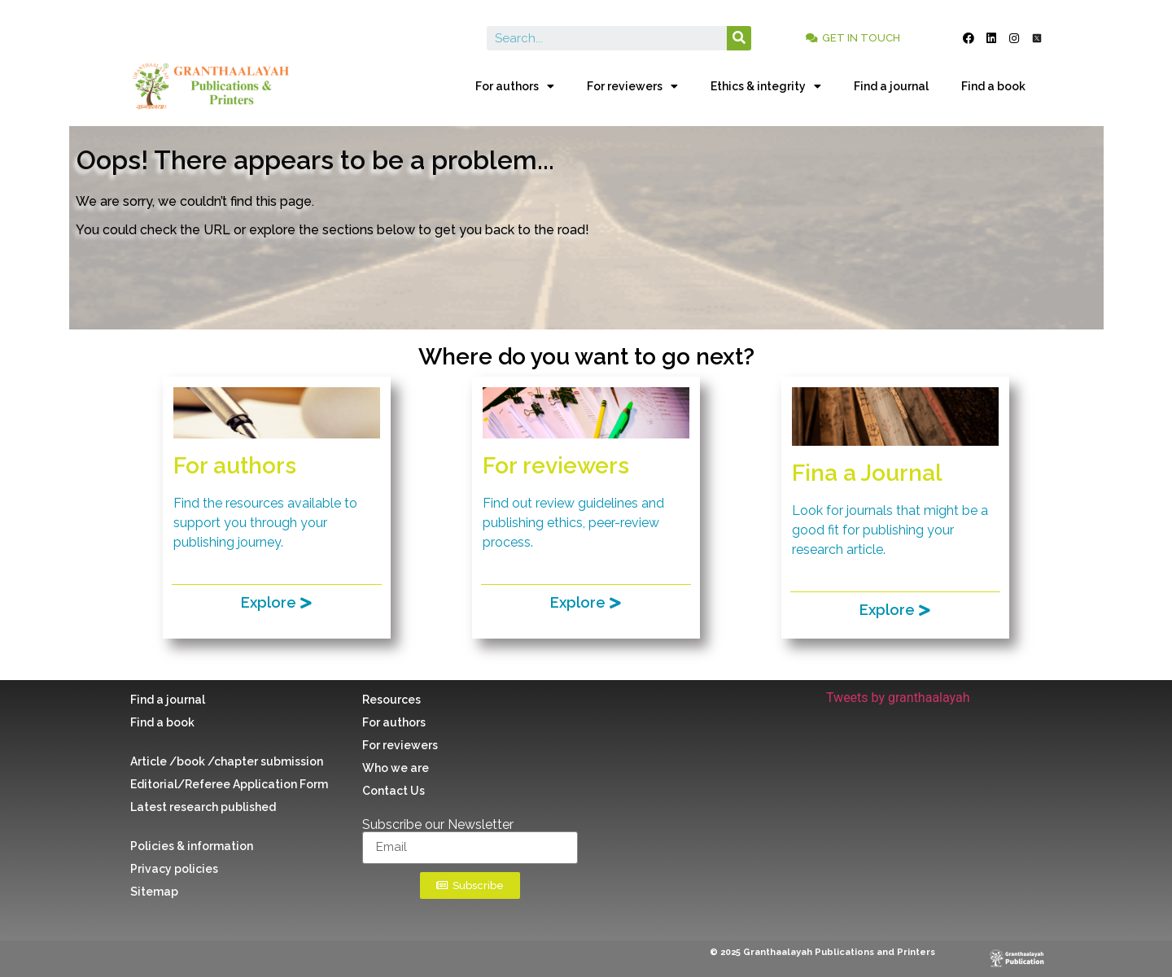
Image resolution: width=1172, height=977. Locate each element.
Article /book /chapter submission (226, 761)
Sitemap (154, 891)
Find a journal (891, 86)
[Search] (739, 38)
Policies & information (191, 846)
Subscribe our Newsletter (438, 824)
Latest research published (203, 806)
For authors (514, 86)
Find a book (993, 86)
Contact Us (393, 790)
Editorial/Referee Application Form (229, 784)
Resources (391, 699)
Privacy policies (174, 868)
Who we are (395, 767)
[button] (852, 37)
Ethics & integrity (766, 86)
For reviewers (632, 86)
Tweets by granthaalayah (898, 697)
